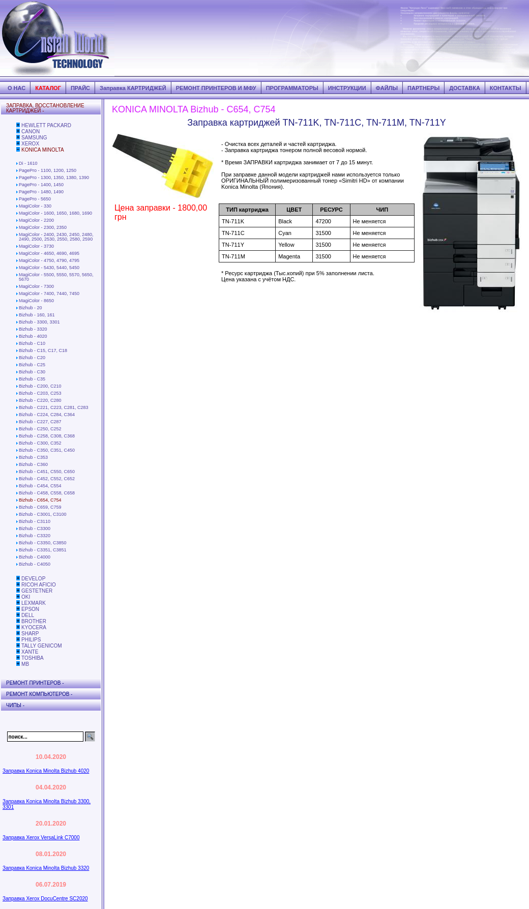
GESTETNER (36, 591)
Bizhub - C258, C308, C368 (47, 435)
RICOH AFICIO (38, 585)
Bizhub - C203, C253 (40, 393)
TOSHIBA (32, 658)
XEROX (30, 143)
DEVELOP (33, 578)
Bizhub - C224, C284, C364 (47, 414)
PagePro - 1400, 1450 (41, 184)
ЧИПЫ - (15, 705)
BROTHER (33, 621)
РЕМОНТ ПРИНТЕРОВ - (35, 683)
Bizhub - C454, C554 (40, 485)
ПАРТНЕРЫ (423, 88)
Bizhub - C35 (32, 379)
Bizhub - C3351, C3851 (43, 549)
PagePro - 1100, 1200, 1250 (47, 170)
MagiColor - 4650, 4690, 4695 (49, 253)
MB (25, 664)
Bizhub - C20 (32, 357)
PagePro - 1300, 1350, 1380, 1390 (54, 177)
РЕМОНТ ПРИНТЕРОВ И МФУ (216, 88)
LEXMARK (33, 603)
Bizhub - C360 (33, 464)
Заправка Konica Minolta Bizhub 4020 (46, 771)
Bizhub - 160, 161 (37, 314)
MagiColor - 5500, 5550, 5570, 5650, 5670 (56, 277)
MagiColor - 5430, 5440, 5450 (49, 267)
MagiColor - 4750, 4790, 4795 (49, 260)
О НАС (16, 88)
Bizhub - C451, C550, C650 (47, 471)
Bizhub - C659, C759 (40, 507)
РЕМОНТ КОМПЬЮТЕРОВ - (39, 694)
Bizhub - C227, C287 (40, 421)
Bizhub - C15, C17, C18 (43, 350)
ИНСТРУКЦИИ (347, 88)
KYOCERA (33, 627)
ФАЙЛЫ (387, 88)
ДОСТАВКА (464, 88)
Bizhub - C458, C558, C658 (47, 492)
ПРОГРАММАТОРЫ (292, 88)
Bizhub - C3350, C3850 (43, 542)
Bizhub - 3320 (33, 329)
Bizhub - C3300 (34, 528)
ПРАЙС (80, 88)
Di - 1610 (28, 163)
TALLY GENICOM (41, 646)
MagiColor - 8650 (36, 300)
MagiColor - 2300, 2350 (43, 227)
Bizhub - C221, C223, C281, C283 (54, 407)
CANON (30, 131)
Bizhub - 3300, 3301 (39, 322)
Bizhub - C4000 (34, 557)
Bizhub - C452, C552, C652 (47, 478)
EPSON (30, 609)
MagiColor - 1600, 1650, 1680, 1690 (55, 213)
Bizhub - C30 (32, 371)
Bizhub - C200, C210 (40, 386)
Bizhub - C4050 (34, 564)
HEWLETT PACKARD (46, 125)
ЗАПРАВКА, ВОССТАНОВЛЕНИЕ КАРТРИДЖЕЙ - (45, 108)
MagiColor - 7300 (36, 286)
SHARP (30, 633)
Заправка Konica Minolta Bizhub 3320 (46, 868)
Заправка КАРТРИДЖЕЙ (133, 88)
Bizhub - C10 (32, 343)
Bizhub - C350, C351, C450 (47, 450)
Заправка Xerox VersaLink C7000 (41, 837)
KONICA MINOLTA (42, 150)
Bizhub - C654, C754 (40, 500)
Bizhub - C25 (32, 364)
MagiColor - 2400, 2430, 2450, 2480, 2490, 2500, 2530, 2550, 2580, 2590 (56, 237)
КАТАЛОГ (48, 88)
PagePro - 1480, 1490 (41, 191)
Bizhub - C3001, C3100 (43, 514)
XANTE (29, 652)
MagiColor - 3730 (36, 246)
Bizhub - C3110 (34, 521)
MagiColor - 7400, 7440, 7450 (49, 293)
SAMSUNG (34, 137)
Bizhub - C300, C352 (40, 443)
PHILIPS (31, 639)
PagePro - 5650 (35, 198)
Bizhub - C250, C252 (40, 428)
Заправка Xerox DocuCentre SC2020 (45, 898)
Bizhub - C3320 (34, 535)
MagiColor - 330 (35, 206)
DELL (27, 615)
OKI (25, 597)
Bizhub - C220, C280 (40, 400)
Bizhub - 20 (30, 307)
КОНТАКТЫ (505, 88)
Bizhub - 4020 (33, 336)
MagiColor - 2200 (36, 220)
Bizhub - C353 (33, 457)
